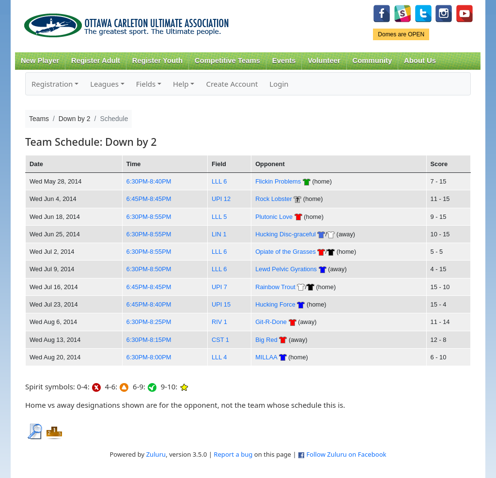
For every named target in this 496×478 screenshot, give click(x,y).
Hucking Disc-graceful (285, 234)
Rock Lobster (273, 198)
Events (284, 60)
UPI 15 (221, 304)
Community (372, 60)
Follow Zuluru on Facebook (346, 454)
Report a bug (233, 454)
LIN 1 (219, 234)
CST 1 (220, 339)
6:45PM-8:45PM (148, 198)
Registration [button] (52, 84)
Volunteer (324, 60)
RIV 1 (219, 321)
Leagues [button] (104, 84)
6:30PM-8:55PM (148, 216)
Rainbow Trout (275, 287)
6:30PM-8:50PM (148, 269)
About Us (420, 60)
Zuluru (156, 454)
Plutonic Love (274, 216)
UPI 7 (219, 287)
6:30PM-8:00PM (148, 357)
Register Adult (95, 60)
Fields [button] (145, 84)
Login (278, 84)
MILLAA (266, 357)
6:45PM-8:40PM (148, 304)
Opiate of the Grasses (285, 251)
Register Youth (157, 60)
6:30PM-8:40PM (148, 181)
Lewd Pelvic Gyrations (286, 269)
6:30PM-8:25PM (148, 321)
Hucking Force (275, 304)
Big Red (266, 339)
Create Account (232, 84)
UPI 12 (221, 198)
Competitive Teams (227, 60)
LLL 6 (219, 181)
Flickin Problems (278, 181)
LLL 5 (219, 216)
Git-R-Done (271, 321)
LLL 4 (219, 357)
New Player (40, 60)
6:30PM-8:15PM (148, 339)
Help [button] (181, 84)
